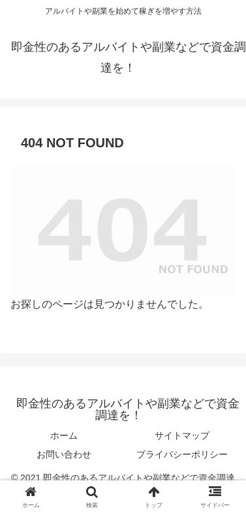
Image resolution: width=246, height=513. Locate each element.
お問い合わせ (64, 454)
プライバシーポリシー (182, 454)
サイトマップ (182, 435)
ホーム (64, 435)
